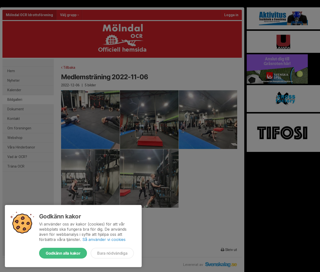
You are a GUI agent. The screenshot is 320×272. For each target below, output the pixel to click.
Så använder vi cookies (104, 239)
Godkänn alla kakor (63, 253)
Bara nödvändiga (112, 253)
